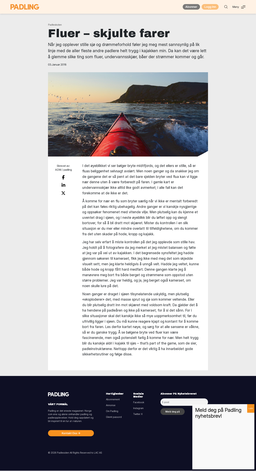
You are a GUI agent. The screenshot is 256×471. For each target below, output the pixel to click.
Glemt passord (114, 417)
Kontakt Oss (71, 433)
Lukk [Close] (250, 408)
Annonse (110, 405)
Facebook (138, 402)
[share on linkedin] (63, 184)
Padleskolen (55, 25)
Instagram (138, 408)
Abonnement (113, 399)
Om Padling (112, 411)
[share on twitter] (63, 192)
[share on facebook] (63, 177)
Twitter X (138, 414)
